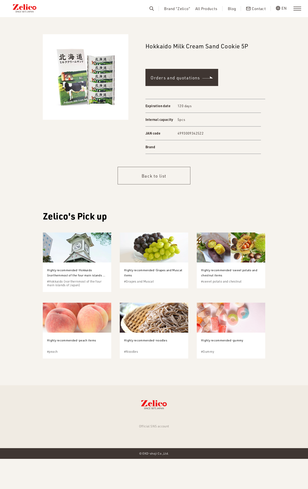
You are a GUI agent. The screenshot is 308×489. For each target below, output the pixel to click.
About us (167, 441)
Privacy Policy (215, 441)
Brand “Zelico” (177, 8)
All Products (206, 8)
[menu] (297, 8)
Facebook (154, 461)
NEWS (85, 441)
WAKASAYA (187, 147)
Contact (189, 441)
